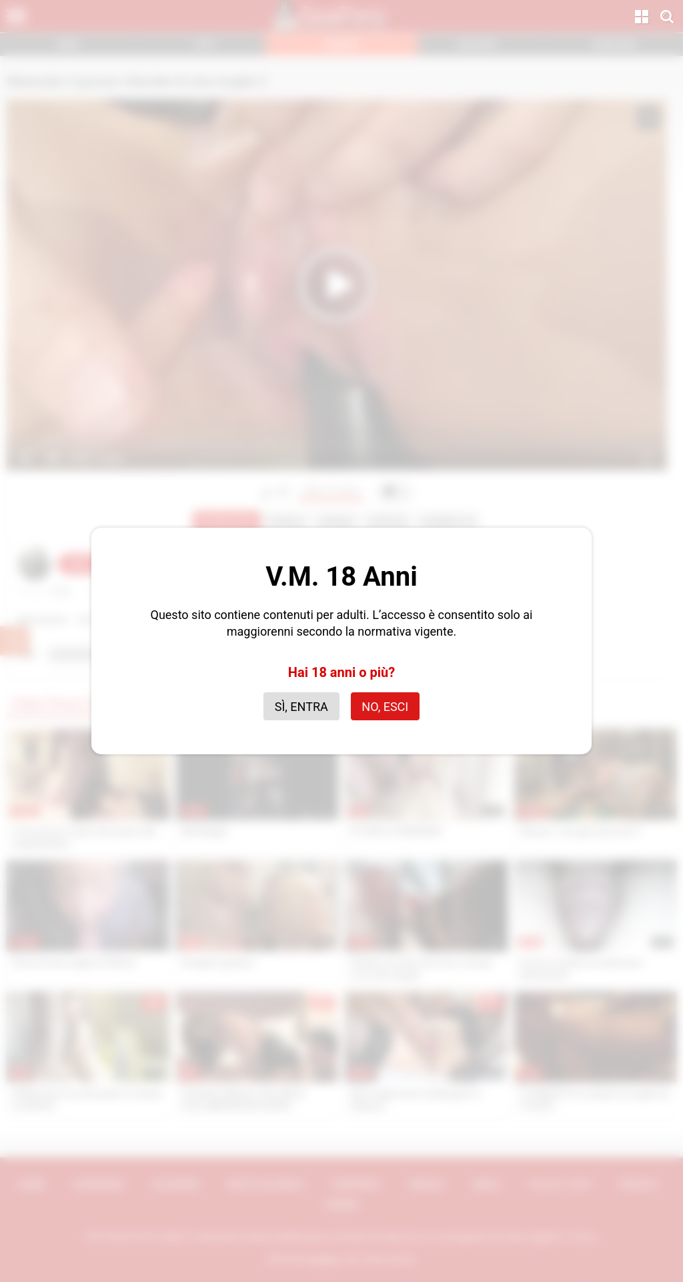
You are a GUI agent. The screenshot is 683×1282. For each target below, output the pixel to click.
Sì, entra (301, 707)
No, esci (385, 707)
